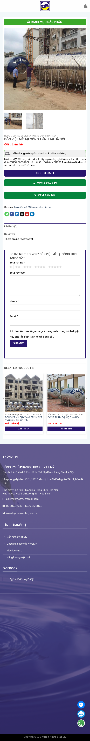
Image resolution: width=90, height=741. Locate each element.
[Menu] (5, 6)
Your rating (17, 262)
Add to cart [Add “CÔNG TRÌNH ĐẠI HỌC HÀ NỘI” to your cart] (66, 429)
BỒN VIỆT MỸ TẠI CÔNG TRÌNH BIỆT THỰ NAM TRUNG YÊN (23, 419)
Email (14, 316)
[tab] (45, 226)
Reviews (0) (10, 226)
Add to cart (45, 173)
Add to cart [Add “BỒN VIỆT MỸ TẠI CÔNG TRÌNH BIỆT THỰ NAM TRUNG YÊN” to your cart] (23, 429)
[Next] (86, 405)
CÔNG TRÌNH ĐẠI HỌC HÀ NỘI (63, 417)
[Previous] (4, 405)
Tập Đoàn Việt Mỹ (21, 579)
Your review (17, 272)
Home (7, 136)
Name (14, 301)
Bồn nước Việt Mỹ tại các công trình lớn (35, 136)
